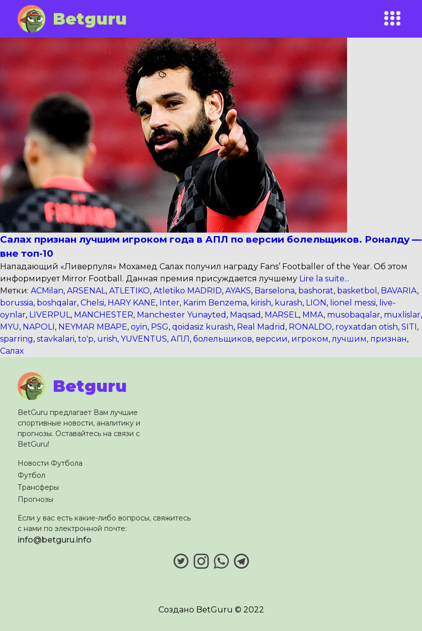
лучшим (349, 339)
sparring (16, 339)
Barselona (275, 290)
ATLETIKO (129, 290)
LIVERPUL (49, 315)
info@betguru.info (55, 540)
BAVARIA (399, 290)
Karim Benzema (215, 302)
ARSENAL (86, 290)
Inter (169, 302)
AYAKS (238, 290)
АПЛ (180, 339)
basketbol (357, 290)
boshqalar (57, 302)
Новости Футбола (50, 463)
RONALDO (310, 327)
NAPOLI (39, 327)
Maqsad (245, 315)
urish (107, 339)
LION (316, 302)
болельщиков (222, 339)
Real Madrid (261, 327)
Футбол (31, 475)
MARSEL (282, 315)
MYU (9, 327)
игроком (309, 339)
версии (272, 339)
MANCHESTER (103, 315)
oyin (139, 327)
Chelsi (92, 302)
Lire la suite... (323, 278)
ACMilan (47, 290)
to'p (86, 339)
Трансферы (38, 487)
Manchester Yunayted (181, 315)
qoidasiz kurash (202, 327)
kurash (288, 302)
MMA (312, 315)
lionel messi (353, 302)
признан (388, 339)
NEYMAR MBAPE (92, 327)
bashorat (315, 290)
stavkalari (55, 339)
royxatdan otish (366, 327)
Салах (12, 351)
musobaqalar (353, 315)
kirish (260, 302)
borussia (16, 302)
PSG (159, 327)
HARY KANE (132, 302)
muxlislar (402, 315)
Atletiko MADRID (187, 290)
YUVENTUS (144, 339)
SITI (409, 327)
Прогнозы (35, 499)
